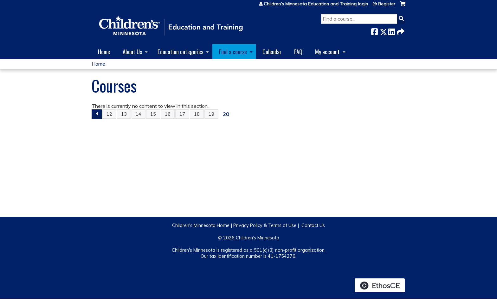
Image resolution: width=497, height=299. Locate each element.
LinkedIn (391, 30)
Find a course (233, 51)
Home (104, 51)
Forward (400, 30)
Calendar (271, 51)
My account (327, 51)
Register (386, 4)
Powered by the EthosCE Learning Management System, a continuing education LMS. (379, 285)
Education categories (180, 51)
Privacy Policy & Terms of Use (264, 225)
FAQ (298, 51)
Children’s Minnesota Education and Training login (316, 4)
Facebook (374, 30)
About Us (132, 51)
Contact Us (313, 225)
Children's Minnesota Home (200, 225)
